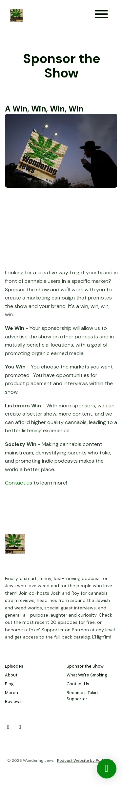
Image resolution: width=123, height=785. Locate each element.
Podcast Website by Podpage (85, 760)
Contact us (18, 482)
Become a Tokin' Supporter (82, 696)
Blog (9, 684)
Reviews (13, 701)
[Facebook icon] (20, 727)
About (11, 675)
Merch (11, 692)
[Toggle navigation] (101, 15)
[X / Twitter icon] (8, 727)
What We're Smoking (87, 675)
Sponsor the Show (85, 666)
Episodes (14, 666)
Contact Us (78, 684)
